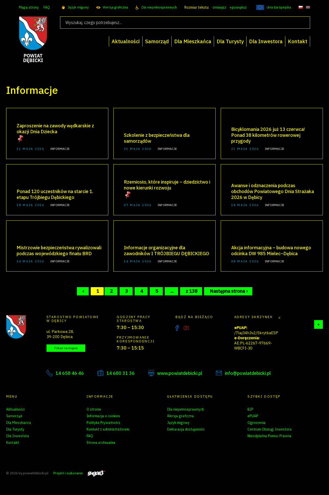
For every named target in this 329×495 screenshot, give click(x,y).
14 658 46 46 (69, 373)
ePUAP (253, 416)
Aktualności (15, 409)
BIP (250, 409)
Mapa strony (29, 7)
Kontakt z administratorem (108, 429)
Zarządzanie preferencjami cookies (115, 449)
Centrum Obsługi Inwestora (270, 429)
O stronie (94, 409)
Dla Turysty (15, 429)
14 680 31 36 (120, 373)
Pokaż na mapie (66, 348)
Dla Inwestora (17, 436)
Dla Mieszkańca (18, 422)
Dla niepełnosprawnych (159, 7)
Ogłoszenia (257, 422)
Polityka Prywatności (103, 422)
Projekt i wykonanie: (79, 473)
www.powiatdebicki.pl (179, 373)
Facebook (177, 328)
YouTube (186, 328)
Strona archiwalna (101, 442)
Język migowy (78, 7)
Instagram (197, 328)
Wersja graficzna (115, 7)
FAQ (46, 7)
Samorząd (14, 416)
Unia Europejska (279, 7)
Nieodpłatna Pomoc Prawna (269, 436)
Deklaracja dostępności (186, 429)
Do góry (318, 324)
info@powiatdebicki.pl (248, 373)
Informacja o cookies (103, 416)
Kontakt (12, 442)
